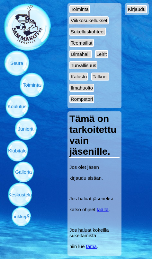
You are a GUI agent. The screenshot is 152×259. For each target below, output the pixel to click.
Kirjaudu (137, 9)
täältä (103, 209)
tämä (91, 246)
